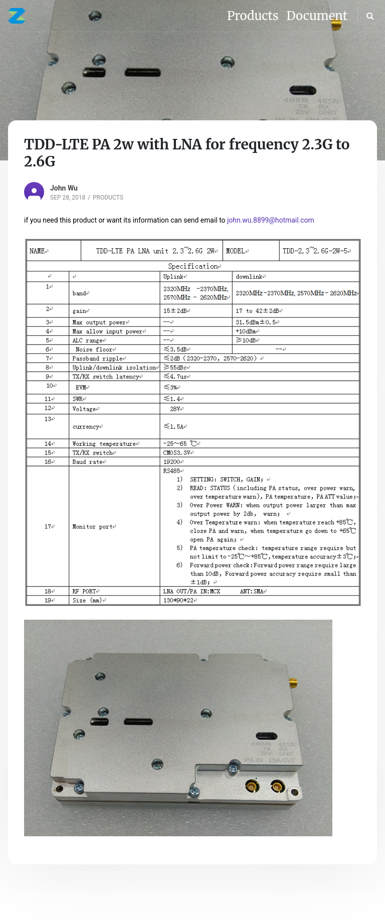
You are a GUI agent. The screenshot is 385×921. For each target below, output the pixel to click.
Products (108, 197)
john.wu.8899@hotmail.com (270, 220)
